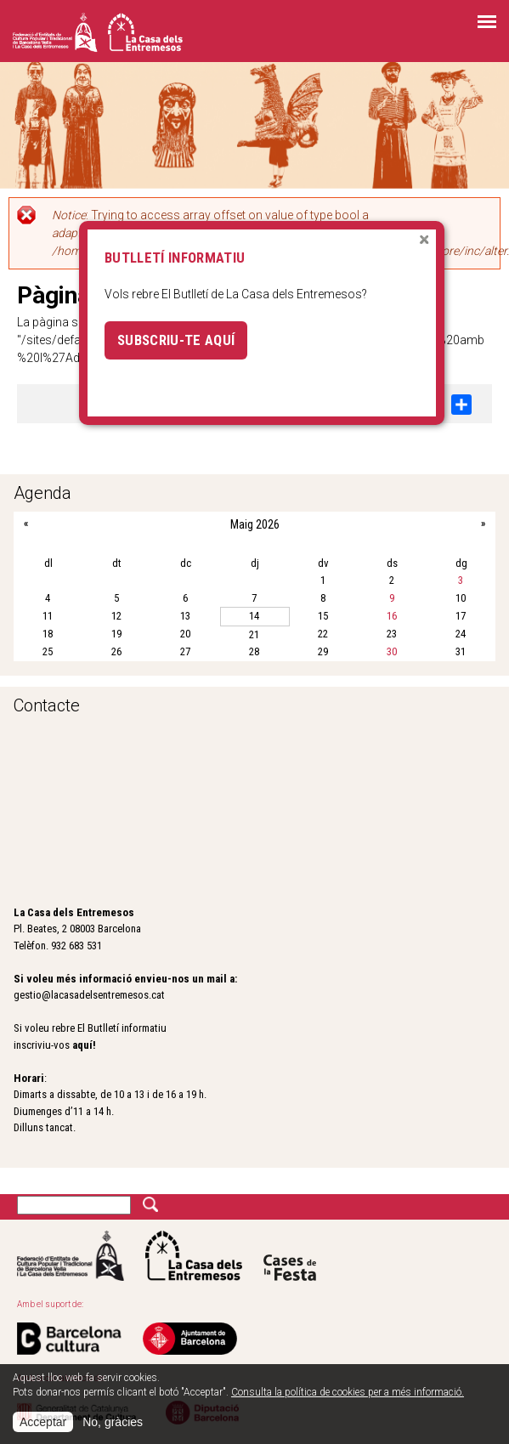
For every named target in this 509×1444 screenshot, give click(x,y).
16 (392, 615)
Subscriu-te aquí (176, 339)
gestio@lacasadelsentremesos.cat (89, 994)
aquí (82, 1045)
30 (392, 651)
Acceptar (43, 1422)
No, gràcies (112, 1422)
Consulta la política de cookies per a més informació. (347, 1392)
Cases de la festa (289, 1256)
